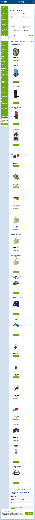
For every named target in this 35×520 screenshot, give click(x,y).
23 (30, 39)
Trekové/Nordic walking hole (15, 30)
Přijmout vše (29, 513)
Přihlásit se (24, 5)
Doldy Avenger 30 (16, 65)
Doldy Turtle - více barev (16, 45)
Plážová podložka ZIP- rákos (16, 192)
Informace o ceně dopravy (5, 123)
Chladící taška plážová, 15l (16, 213)
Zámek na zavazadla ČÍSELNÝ (16, 361)
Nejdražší (20, 41)
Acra (20, 35)
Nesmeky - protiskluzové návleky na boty (16, 129)
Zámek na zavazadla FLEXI (16, 339)
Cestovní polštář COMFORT (16, 425)
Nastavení (29, 516)
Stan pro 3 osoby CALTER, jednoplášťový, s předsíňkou (16, 277)
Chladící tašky (25, 16)
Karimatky (24, 13)
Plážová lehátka (25, 19)
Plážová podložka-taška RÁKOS (16, 171)
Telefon (23, 499)
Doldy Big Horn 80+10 (16, 86)
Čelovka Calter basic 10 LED (16, 467)
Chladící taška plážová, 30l (16, 256)
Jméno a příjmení (13, 496)
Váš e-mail (12, 499)
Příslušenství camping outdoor (16, 16)
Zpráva (12, 502)
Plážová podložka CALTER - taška (16, 150)
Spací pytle (13, 26)
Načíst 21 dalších (22, 489)
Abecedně (24, 41)
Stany (12, 19)
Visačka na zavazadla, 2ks (16, 403)
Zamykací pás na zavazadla (16, 319)
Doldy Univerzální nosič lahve (16, 108)
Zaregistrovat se (31, 5)
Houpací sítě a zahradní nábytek (26, 27)
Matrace (12, 13)
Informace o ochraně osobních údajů (16, 507)
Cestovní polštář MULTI (16, 297)
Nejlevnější (16, 41)
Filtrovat (31, 35)
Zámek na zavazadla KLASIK (16, 382)
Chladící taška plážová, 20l (16, 235)
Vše (15, 35)
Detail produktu (16, 60)
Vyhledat (31, 2)
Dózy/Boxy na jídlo (26, 30)
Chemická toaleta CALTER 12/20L (16, 446)
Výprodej (26, 35)
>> (32, 39)
